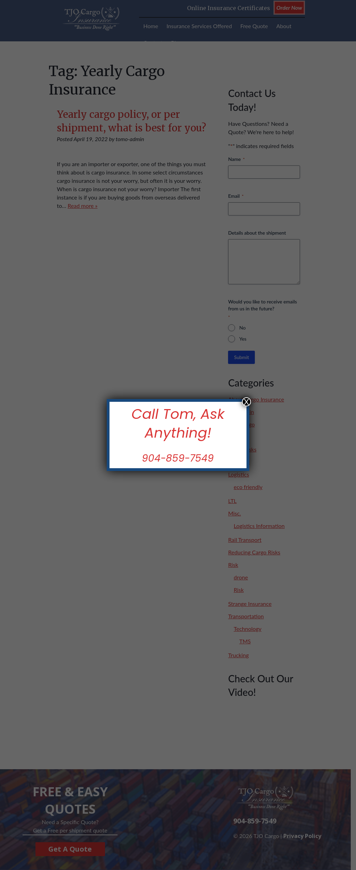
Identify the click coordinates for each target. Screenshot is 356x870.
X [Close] (246, 401)
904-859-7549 (178, 458)
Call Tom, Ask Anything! (178, 423)
